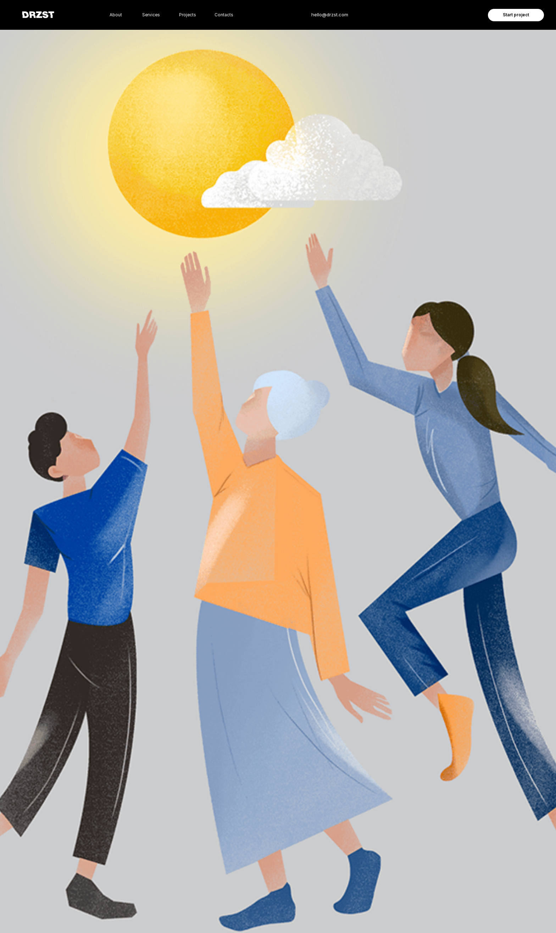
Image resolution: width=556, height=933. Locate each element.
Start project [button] (516, 14)
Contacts (224, 14)
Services (151, 14)
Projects (187, 14)
